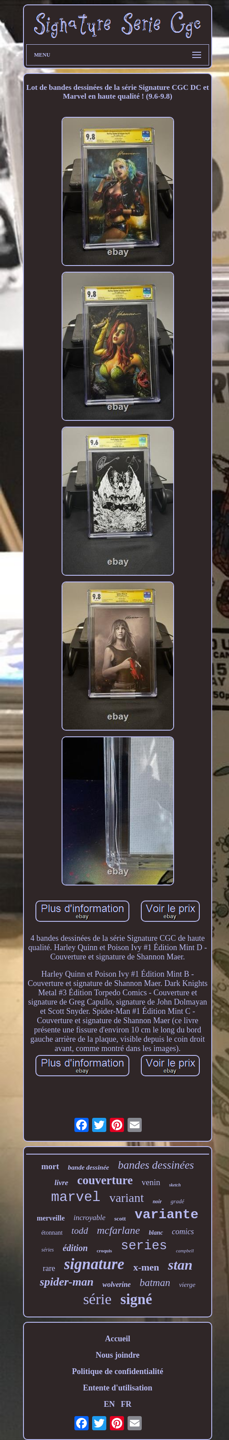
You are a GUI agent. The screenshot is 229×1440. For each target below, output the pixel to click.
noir (157, 1201)
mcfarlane (118, 1230)
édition (75, 1248)
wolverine (116, 1284)
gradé (177, 1201)
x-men (146, 1267)
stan (180, 1265)
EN (109, 1404)
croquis (104, 1250)
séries (47, 1250)
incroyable (89, 1217)
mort (50, 1166)
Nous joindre (118, 1355)
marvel (76, 1197)
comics (183, 1231)
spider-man (66, 1281)
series (144, 1246)
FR (126, 1404)
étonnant (51, 1232)
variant (126, 1198)
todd (79, 1230)
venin (151, 1182)
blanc (156, 1232)
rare (49, 1268)
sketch (175, 1184)
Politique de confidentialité (117, 1371)
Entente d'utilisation (117, 1387)
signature (94, 1264)
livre (61, 1182)
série (97, 1299)
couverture (104, 1180)
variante (166, 1214)
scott (120, 1218)
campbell (185, 1250)
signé (136, 1299)
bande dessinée (88, 1167)
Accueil (117, 1338)
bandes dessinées (156, 1165)
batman (155, 1282)
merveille (51, 1218)
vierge (187, 1284)
